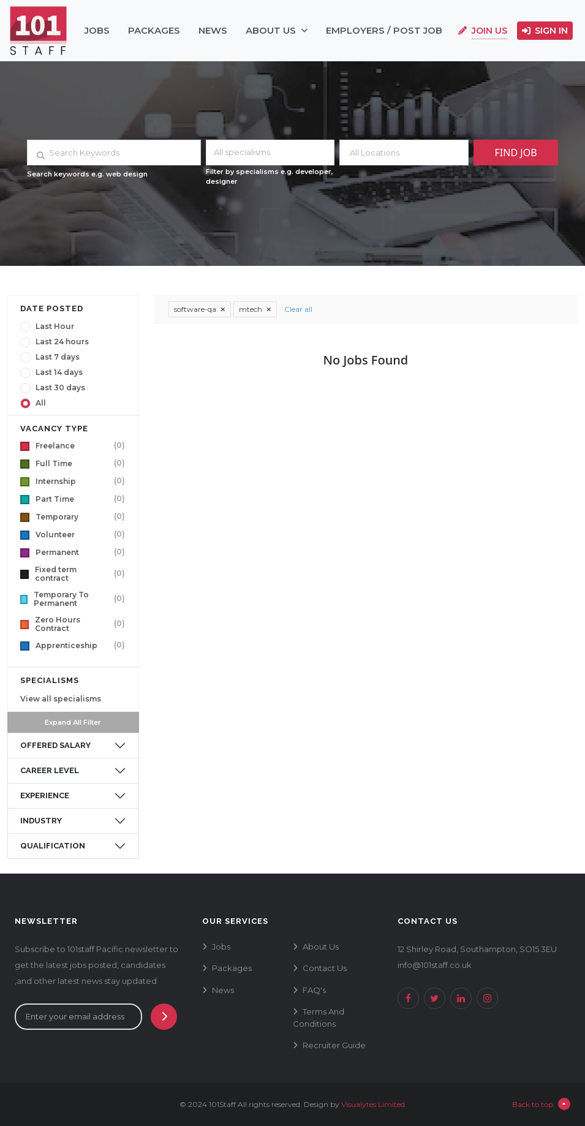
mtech (255, 309)
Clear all (298, 309)
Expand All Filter (73, 722)
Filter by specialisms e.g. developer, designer (269, 176)
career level (49, 770)
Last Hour (55, 326)
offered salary (55, 745)
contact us (325, 968)
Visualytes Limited (373, 1104)
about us (277, 30)
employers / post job (384, 30)
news (212, 30)
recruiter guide (334, 1045)
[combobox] (270, 152)
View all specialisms (60, 698)
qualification (52, 845)
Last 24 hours (62, 342)
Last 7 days (58, 357)
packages (154, 30)
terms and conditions (318, 1018)
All (41, 403)
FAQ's (314, 990)
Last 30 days (60, 388)
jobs (97, 30)
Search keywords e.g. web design (87, 174)
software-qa (199, 309)
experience (44, 795)
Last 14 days (59, 372)
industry (41, 820)
